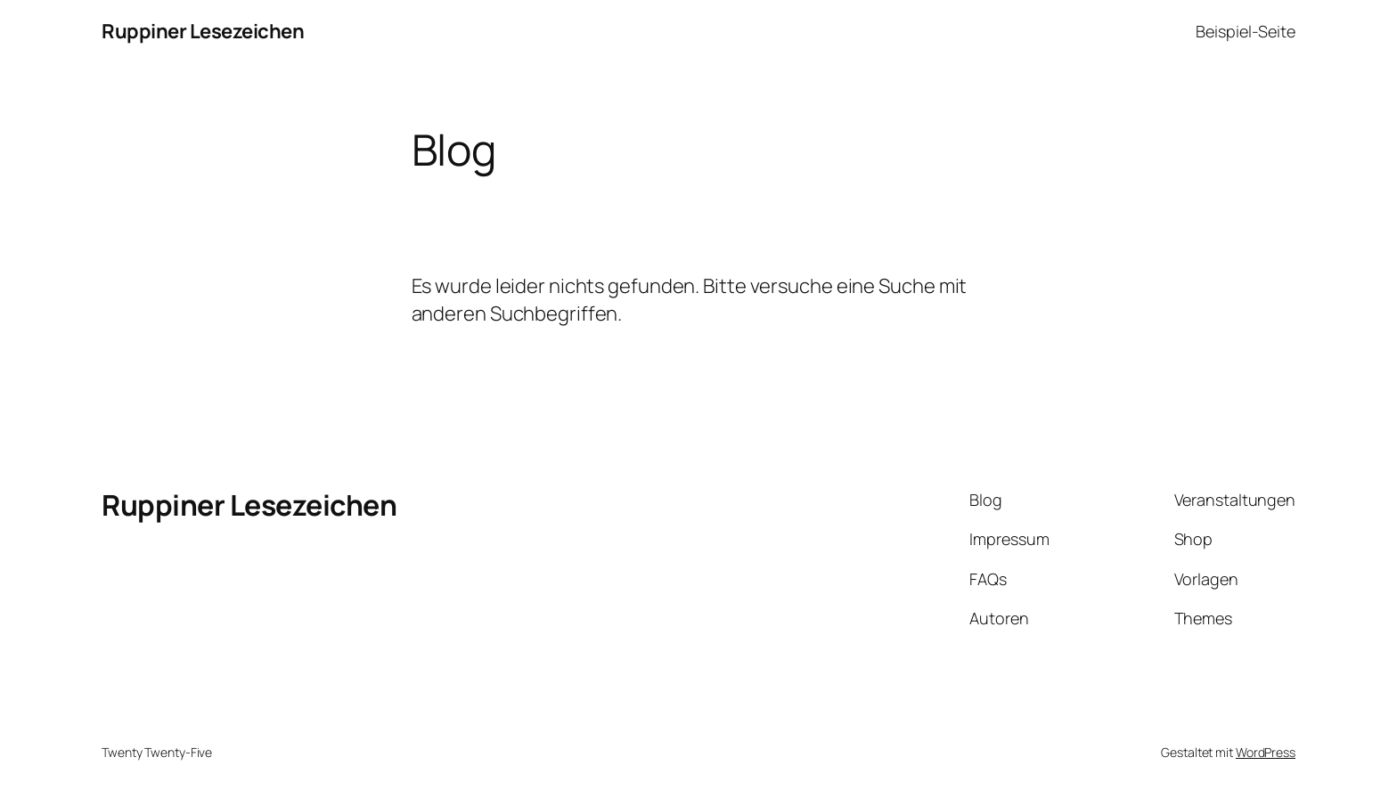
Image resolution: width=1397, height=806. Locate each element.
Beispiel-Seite (1245, 31)
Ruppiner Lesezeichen (203, 31)
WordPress (1265, 752)
